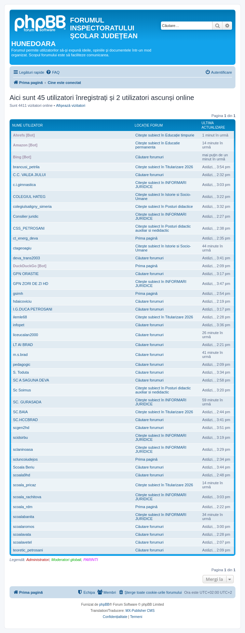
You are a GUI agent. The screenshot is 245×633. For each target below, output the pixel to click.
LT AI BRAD (23, 345)
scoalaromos (23, 526)
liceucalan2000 (25, 335)
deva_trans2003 (26, 258)
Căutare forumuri (149, 157)
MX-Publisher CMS (139, 611)
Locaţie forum (149, 125)
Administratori (37, 560)
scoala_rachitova (27, 497)
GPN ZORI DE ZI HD (30, 284)
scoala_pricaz (24, 485)
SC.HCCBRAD (25, 420)
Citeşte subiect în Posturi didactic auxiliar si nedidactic (163, 228)
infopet (18, 325)
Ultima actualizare (213, 125)
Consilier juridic (26, 216)
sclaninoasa (23, 449)
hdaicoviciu (22, 301)
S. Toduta (21, 372)
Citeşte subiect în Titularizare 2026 (164, 167)
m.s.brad (20, 355)
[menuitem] (52, 72)
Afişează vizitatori (70, 105)
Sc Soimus (22, 390)
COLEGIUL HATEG (29, 197)
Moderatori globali (66, 560)
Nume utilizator (27, 125)
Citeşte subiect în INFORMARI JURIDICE (160, 185)
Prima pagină (146, 238)
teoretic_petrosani (28, 550)
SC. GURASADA (27, 402)
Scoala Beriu (23, 467)
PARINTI (90, 560)
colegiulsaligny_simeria (32, 206)
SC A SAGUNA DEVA (31, 380)
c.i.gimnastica (24, 185)
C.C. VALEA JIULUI (29, 175)
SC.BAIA (20, 412)
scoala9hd (21, 475)
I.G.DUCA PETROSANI (32, 309)
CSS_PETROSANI (28, 228)
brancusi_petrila (26, 167)
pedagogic (21, 364)
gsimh (18, 293)
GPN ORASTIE (26, 274)
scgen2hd (21, 428)
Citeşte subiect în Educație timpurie (164, 135)
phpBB (104, 604)
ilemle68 (20, 317)
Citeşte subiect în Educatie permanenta (157, 145)
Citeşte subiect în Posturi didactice (164, 206)
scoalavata (22, 534)
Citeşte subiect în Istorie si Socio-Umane (163, 196)
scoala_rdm (22, 507)
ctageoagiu (22, 248)
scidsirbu (20, 437)
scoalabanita (23, 517)
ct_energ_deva (25, 238)
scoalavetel (22, 542)
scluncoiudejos (25, 459)
